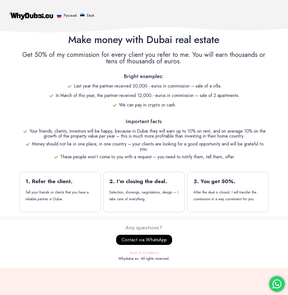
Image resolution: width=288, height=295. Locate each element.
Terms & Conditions (144, 252)
